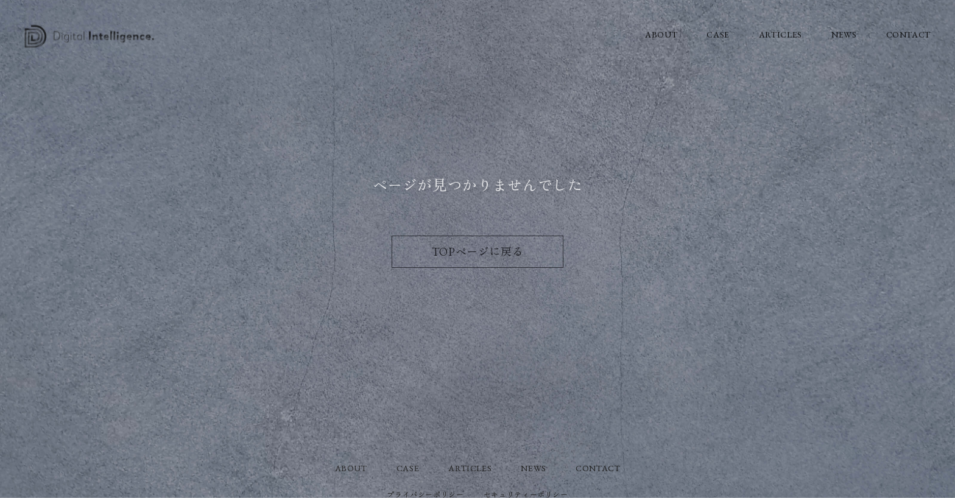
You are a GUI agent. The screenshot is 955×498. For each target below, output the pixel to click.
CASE (718, 34)
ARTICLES (780, 34)
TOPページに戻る (478, 252)
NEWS (844, 34)
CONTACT (908, 34)
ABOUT (661, 34)
